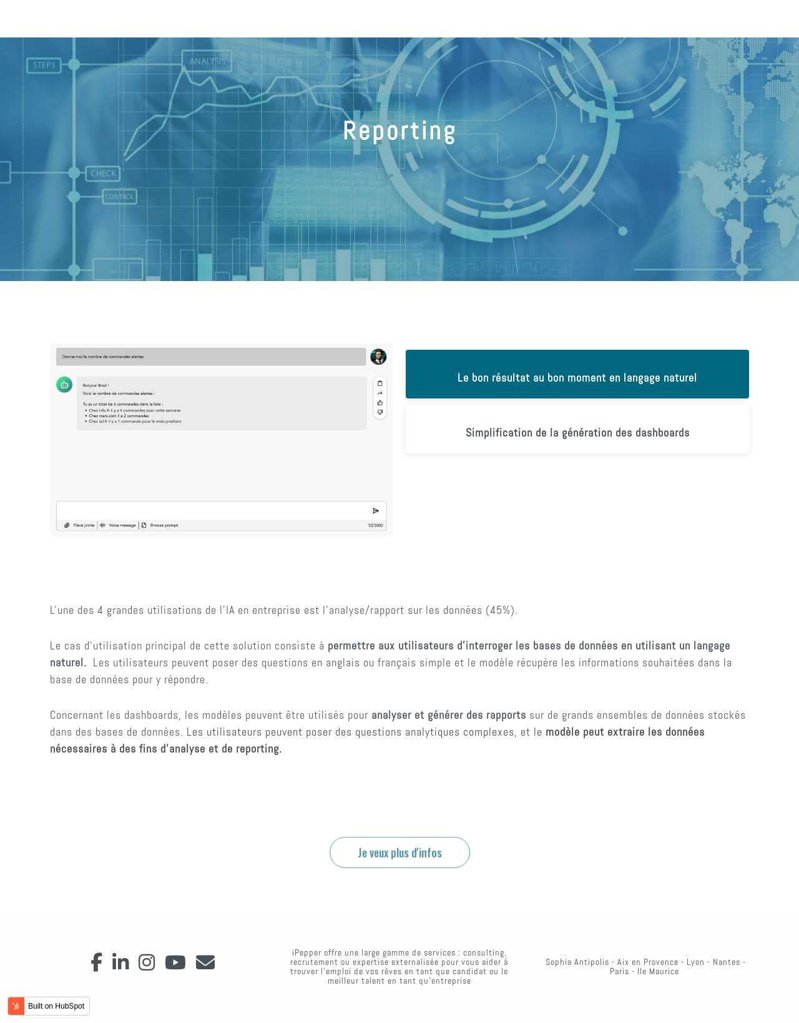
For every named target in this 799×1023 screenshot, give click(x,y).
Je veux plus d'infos (400, 889)
